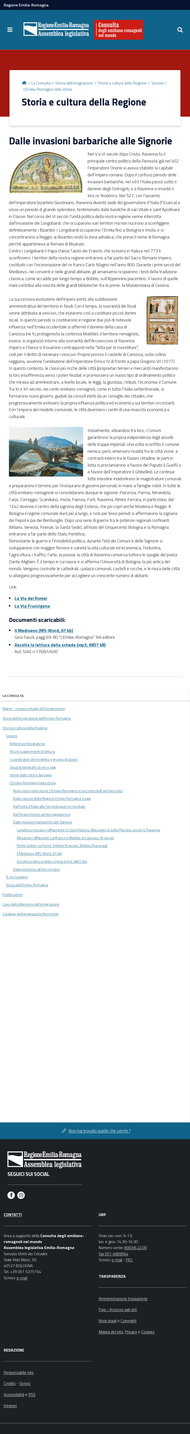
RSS (31, 1394)
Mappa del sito (111, 1332)
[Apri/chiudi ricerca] (180, 30)
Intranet (10, 1405)
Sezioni (157, 83)
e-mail (22, 1278)
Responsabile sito (19, 1372)
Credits (10, 1383)
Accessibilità (14, 1394)
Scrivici (24, 1383)
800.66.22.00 (135, 1247)
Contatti (13, 1215)
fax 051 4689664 (113, 1254)
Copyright (129, 1321)
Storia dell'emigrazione (74, 83)
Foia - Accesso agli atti (118, 1309)
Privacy (131, 1332)
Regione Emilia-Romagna (26, 5)
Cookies (148, 1332)
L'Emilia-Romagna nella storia (48, 89)
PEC (129, 1260)
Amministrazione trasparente (123, 1298)
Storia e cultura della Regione (122, 83)
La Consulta (41, 83)
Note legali (108, 1321)
